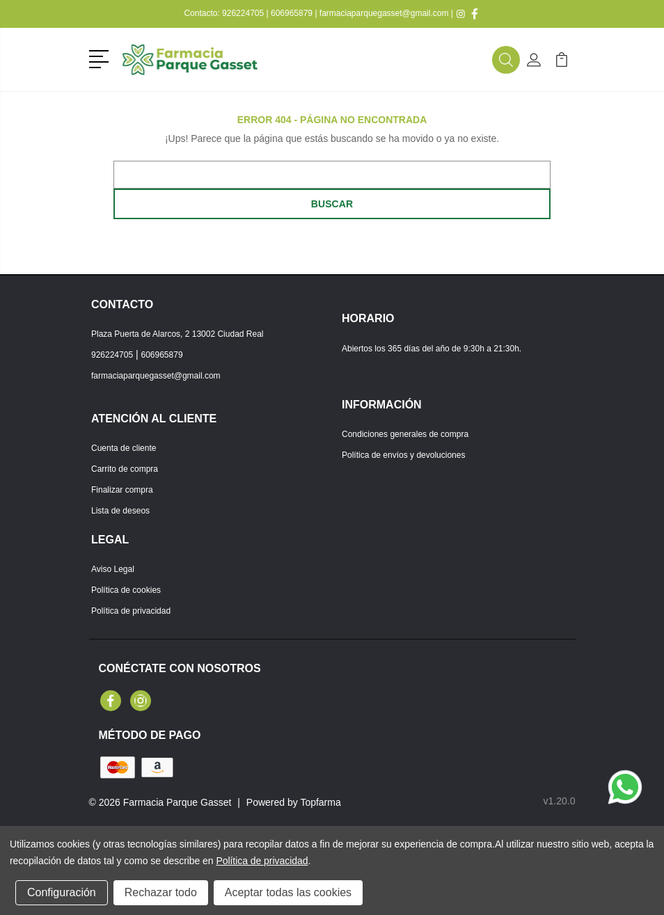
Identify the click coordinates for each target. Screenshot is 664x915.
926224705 (243, 13)
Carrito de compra (124, 469)
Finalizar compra (122, 490)
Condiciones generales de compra (405, 434)
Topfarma (320, 802)
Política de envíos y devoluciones (403, 455)
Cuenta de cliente (123, 448)
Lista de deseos (120, 511)
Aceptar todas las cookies (288, 892)
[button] (101, 58)
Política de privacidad (131, 611)
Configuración (61, 892)
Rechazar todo (161, 892)
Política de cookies (126, 590)
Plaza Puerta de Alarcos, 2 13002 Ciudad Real (177, 334)
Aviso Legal (112, 569)
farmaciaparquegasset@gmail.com (384, 13)
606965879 (292, 13)
